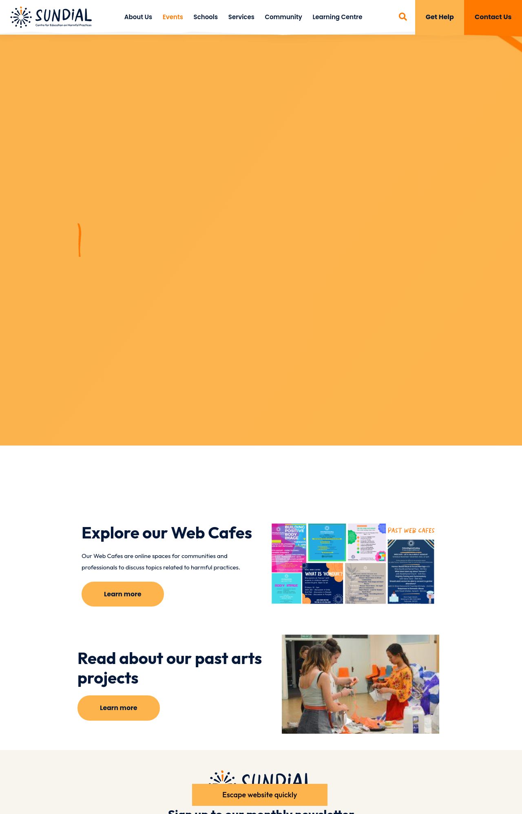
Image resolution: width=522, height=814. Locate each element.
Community (283, 17)
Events (173, 17)
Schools (206, 17)
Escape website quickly (259, 794)
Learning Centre (337, 17)
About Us (138, 17)
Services (241, 17)
